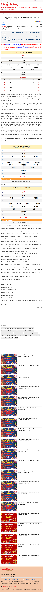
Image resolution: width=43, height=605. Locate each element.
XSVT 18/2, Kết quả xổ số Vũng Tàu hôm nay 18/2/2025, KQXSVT (29, 535)
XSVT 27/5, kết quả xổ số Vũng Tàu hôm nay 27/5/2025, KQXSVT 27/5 (28, 377)
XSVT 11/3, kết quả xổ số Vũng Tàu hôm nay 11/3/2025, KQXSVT (28, 493)
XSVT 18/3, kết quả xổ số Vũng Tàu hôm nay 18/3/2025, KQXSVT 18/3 (28, 482)
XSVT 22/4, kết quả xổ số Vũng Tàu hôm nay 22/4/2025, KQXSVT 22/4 (28, 429)
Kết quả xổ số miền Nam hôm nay (7, 328)
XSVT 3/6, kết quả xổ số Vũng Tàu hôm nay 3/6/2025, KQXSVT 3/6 (28, 366)
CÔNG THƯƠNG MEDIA (5, 7)
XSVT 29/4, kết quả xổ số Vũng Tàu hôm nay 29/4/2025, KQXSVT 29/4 (28, 419)
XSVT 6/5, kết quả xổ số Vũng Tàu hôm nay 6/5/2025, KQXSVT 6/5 (28, 408)
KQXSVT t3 (13, 335)
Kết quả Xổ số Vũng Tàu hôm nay (13, 44)
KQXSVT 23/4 (37, 335)
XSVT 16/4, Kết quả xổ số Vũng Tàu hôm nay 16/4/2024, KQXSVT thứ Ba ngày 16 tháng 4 (21, 33)
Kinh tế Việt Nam (13, 7)
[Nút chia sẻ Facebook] (9, 24)
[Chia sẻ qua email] (40, 24)
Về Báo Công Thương (9, 579)
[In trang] (41, 24)
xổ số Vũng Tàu (22, 46)
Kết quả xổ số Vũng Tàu (29, 330)
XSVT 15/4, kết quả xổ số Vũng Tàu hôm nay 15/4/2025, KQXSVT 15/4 (28, 440)
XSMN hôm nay (30, 328)
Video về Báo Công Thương (18, 579)
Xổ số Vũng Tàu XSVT (6, 14)
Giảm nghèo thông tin (36, 7)
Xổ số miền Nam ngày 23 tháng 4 (20, 328)
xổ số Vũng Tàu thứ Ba (33, 333)
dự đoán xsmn (16, 333)
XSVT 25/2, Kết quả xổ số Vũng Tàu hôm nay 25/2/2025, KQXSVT (29, 514)
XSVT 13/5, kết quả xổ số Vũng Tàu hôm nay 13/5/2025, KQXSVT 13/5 (28, 398)
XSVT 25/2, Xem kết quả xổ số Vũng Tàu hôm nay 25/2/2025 (30, 524)
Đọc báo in (29, 7)
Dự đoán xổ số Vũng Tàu (5, 335)
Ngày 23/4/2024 (25, 335)
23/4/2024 (16, 337)
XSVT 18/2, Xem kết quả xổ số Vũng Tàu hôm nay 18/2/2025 (30, 545)
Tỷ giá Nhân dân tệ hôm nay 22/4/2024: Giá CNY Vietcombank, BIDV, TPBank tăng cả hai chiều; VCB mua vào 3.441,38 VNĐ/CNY (21, 40)
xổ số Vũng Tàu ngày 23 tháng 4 (7, 337)
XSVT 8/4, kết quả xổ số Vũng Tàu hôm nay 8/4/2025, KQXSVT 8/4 (28, 450)
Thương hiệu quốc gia (21, 7)
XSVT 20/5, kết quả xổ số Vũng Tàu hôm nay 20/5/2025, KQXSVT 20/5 (28, 387)
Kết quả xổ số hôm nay (22, 47)
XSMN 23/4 (19, 335)
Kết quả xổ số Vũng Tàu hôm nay (7, 330)
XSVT (22, 333)
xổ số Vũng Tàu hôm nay (18, 330)
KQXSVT (25, 333)
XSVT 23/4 (31, 335)
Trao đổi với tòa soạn (27, 579)
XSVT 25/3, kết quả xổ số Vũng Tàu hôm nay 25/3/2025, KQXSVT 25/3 (28, 471)
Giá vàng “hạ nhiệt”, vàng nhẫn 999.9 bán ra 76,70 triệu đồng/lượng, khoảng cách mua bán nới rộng (20, 37)
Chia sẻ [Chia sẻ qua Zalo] (2, 24)
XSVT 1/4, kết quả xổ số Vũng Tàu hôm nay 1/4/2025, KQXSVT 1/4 (28, 461)
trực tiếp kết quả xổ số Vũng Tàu (7, 333)
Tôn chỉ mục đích (35, 579)
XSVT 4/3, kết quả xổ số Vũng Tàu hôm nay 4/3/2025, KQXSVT (28, 503)
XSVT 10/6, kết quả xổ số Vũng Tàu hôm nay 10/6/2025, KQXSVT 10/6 (28, 355)
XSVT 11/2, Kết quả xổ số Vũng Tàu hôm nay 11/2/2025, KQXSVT (29, 556)
